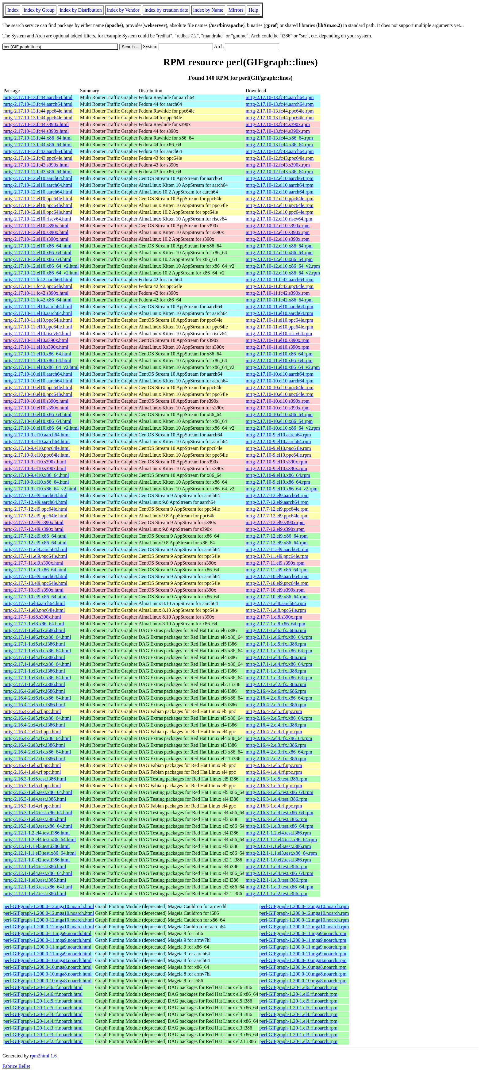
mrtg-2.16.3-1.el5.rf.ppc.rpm (274, 785)
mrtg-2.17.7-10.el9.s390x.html (33, 590)
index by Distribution (81, 10)
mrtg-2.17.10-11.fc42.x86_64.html (37, 299)
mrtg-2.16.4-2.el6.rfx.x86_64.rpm (279, 697)
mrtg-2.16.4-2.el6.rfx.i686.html (34, 691)
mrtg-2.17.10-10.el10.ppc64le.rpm (280, 387)
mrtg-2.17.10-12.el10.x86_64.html (37, 245)
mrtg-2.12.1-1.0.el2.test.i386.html (36, 859)
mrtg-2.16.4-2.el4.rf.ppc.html (32, 731)
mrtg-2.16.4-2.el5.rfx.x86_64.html (37, 718)
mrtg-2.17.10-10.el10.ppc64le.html (37, 387)
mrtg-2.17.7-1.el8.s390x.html (32, 616)
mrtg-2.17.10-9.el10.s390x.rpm (276, 461)
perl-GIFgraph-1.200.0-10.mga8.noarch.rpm (302, 960)
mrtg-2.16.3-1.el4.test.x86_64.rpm (279, 812)
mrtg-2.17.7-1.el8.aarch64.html (34, 603)
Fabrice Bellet (16, 1066)
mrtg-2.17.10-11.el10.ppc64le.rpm (279, 320)
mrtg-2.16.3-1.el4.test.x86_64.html (37, 812)
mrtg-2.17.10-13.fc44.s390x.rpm (278, 124)
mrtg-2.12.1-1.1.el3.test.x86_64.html (39, 853)
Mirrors (236, 10)
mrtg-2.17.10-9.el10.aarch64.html (36, 434)
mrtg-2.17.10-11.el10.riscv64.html (37, 333)
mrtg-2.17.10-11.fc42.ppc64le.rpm (280, 286)
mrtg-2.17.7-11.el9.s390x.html (33, 563)
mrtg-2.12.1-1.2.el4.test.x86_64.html (39, 839)
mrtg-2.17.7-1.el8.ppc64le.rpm (276, 610)
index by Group (39, 10)
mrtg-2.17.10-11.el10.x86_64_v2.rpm (283, 367)
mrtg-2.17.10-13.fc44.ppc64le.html (37, 110)
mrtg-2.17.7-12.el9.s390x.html (33, 522)
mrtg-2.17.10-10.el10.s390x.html (35, 401)
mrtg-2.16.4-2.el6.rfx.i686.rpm (276, 691)
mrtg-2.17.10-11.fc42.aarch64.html (37, 279)
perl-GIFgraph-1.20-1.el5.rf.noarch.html (43, 1000)
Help (253, 10)
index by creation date (166, 10)
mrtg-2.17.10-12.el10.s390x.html (35, 225)
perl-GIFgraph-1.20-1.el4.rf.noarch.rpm (298, 1014)
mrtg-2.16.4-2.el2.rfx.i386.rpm (276, 758)
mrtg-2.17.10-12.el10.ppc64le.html (37, 198)
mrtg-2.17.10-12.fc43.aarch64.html (37, 151)
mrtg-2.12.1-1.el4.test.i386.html (34, 866)
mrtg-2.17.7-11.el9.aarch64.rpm (277, 549)
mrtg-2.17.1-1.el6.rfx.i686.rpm (276, 630)
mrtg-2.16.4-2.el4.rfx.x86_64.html (37, 738)
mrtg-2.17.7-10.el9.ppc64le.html (35, 583)
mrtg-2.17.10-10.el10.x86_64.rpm (279, 414)
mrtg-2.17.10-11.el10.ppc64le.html (37, 320)
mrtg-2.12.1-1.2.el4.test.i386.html (36, 832)
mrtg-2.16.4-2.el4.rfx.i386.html (34, 724)
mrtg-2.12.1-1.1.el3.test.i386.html (36, 846)
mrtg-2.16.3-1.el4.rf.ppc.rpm (274, 805)
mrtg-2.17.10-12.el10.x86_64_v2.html (41, 266)
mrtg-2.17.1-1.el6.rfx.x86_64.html (37, 637)
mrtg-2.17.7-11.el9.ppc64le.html (35, 556)
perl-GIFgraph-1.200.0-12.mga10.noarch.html (48, 906)
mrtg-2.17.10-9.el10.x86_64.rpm (278, 475)
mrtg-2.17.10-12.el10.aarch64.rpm (280, 178)
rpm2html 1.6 (43, 1055)
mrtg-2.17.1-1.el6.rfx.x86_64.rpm (279, 637)
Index (12, 10)
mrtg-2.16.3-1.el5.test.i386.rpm (276, 778)
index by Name (208, 10)
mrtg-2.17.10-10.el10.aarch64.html (37, 374)
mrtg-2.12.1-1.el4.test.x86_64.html (37, 873)
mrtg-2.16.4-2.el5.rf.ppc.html (32, 711)
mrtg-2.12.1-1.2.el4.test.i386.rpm (278, 832)
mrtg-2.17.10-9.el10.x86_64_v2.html (39, 488)
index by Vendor (123, 10)
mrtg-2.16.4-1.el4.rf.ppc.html (32, 772)
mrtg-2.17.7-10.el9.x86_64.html (35, 596)
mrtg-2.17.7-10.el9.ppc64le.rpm (277, 583)
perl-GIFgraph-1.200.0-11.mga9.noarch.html (47, 933)
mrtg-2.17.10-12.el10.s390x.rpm (278, 225)
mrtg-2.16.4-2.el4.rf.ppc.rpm (274, 731)
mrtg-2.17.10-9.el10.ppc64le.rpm (278, 448)
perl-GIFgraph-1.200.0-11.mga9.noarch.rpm (302, 933)
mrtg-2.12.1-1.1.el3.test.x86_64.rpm (281, 853)
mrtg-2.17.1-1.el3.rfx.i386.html (34, 670)
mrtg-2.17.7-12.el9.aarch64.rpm (277, 495)
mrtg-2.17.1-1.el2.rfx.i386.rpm (276, 684)
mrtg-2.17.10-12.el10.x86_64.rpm (279, 245)
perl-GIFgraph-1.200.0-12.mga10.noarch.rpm (304, 906)
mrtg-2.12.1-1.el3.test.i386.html (34, 880)
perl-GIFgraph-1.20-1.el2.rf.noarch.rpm (298, 1041)
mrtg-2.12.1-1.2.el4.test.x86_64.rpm (281, 839)
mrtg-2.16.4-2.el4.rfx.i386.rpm (276, 724)
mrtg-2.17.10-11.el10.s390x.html (35, 340)
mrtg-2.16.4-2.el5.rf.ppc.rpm (274, 711)
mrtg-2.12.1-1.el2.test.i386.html (34, 893)
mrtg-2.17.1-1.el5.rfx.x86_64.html (37, 650)
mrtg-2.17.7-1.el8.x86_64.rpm (275, 623)
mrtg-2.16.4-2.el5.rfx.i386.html (34, 704)
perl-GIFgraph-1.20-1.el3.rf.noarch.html (43, 1027)
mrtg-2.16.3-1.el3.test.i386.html (34, 819)
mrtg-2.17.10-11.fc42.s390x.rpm (278, 293)
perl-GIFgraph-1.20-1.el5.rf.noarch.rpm (298, 1000)
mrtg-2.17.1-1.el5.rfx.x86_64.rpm (279, 650)
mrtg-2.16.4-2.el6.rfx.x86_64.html (37, 697)
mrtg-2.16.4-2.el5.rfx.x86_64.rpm (279, 718)
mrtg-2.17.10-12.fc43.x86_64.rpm (279, 171)
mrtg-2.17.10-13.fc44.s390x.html (36, 124)
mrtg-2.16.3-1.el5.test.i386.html (34, 778)
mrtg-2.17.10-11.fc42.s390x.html (35, 293)
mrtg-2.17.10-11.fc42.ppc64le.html (37, 286)
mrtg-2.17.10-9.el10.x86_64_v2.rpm (281, 488)
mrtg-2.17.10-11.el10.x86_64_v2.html (41, 367)
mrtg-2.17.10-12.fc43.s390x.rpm (278, 164)
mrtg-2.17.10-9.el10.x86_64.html (36, 475)
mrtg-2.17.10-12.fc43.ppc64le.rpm (280, 158)
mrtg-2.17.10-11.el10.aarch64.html (37, 306)
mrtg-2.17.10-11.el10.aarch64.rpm (279, 306)
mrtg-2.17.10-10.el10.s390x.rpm (278, 401)
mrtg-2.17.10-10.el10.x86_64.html (37, 414)
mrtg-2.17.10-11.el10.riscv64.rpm (279, 333)
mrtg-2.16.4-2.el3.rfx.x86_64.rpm (279, 751)
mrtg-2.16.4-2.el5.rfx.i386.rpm (276, 704)
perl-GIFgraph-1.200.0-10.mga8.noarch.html (47, 960)
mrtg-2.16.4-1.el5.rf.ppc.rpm (274, 765)
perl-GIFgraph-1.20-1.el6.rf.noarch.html (43, 987)
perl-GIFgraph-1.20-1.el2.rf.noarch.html (43, 1041)
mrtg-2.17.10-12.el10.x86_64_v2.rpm (283, 266)
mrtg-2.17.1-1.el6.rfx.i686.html (34, 630)
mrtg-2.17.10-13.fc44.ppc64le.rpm (280, 110)
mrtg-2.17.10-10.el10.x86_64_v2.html (41, 428)
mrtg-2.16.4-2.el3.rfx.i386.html (34, 745)
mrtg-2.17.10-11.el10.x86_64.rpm (279, 353)
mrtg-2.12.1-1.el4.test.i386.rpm (276, 866)
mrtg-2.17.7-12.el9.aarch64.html (35, 495)
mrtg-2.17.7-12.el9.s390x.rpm (275, 522)
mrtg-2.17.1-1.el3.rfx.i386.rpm (276, 670)
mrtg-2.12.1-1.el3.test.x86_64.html (37, 886)
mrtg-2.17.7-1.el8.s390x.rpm (274, 616)
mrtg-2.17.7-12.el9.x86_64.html (35, 536)
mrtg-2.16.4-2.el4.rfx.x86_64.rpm (279, 738)
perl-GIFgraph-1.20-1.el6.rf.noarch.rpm (298, 987)
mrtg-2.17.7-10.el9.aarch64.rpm (277, 576)
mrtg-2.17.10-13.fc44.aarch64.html (37, 97)
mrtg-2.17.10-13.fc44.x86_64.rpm (279, 137)
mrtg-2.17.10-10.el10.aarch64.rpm (280, 374)
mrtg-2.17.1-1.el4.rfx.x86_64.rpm (279, 664)
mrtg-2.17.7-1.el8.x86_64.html (33, 623)
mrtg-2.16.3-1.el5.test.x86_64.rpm (279, 792)
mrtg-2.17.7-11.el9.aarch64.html (35, 549)
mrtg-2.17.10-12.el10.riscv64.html (37, 218)
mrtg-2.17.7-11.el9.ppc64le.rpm (277, 556)
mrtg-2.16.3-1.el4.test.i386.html (34, 799)
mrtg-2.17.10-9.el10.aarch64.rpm (278, 434)
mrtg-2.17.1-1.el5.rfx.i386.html (34, 643)
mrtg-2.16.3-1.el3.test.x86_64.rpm (279, 826)
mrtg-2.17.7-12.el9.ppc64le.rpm (277, 509)
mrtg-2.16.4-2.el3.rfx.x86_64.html (37, 751)
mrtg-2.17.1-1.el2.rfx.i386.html (34, 684)
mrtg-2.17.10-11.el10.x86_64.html (37, 353)
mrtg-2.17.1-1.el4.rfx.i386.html (34, 657)
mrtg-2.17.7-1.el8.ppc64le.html (34, 610)
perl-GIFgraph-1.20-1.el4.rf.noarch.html (43, 1014)
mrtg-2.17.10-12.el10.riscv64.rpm (279, 218)
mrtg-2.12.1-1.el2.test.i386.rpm (276, 893)
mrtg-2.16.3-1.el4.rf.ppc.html (32, 805)
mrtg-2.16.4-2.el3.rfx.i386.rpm (276, 745)
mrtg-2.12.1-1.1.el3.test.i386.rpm (278, 846)
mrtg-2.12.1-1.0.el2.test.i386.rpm (278, 859)
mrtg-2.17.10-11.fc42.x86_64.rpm (279, 299)
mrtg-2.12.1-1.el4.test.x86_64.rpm (279, 873)
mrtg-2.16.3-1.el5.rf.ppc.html (32, 785)
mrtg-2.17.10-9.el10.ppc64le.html (36, 448)
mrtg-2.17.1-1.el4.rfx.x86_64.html (37, 664)
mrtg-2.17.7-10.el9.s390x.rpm (275, 590)
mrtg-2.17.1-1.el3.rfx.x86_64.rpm (279, 677)
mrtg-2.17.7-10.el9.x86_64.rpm (277, 596)
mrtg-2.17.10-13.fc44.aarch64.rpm (280, 97)
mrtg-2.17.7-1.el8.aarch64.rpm (276, 603)
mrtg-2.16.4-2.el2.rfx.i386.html (34, 758)
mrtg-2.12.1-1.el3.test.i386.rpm (276, 880)
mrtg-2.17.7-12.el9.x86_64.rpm (277, 536)
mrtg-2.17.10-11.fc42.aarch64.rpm (280, 279)
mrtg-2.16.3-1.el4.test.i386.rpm (276, 799)
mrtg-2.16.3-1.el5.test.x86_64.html (37, 792)
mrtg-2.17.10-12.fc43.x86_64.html (37, 171)
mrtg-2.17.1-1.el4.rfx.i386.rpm (276, 657)
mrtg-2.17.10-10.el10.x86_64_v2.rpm (283, 428)
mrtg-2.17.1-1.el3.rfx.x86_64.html (37, 677)
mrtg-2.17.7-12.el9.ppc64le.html (35, 509)
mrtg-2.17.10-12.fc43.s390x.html (36, 164)
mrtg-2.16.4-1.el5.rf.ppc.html (32, 765)
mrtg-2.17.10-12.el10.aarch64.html (37, 178)
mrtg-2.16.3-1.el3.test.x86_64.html (37, 826)
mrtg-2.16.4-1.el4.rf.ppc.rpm (274, 772)
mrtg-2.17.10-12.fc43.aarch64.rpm (280, 151)
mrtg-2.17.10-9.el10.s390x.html (34, 461)
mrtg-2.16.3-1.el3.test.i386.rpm (276, 819)
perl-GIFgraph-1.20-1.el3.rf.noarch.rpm (298, 1027)
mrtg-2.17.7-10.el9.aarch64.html (35, 576)
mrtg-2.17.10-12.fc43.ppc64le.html (37, 158)
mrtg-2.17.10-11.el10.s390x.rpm (278, 340)
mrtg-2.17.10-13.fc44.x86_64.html (37, 137)
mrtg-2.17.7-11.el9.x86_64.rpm (277, 569)
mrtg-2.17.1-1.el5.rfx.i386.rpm (276, 643)
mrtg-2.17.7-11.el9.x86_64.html (34, 569)
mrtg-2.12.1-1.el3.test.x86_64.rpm (279, 886)
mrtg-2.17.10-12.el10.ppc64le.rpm (280, 198)
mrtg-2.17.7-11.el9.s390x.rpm (275, 563)
